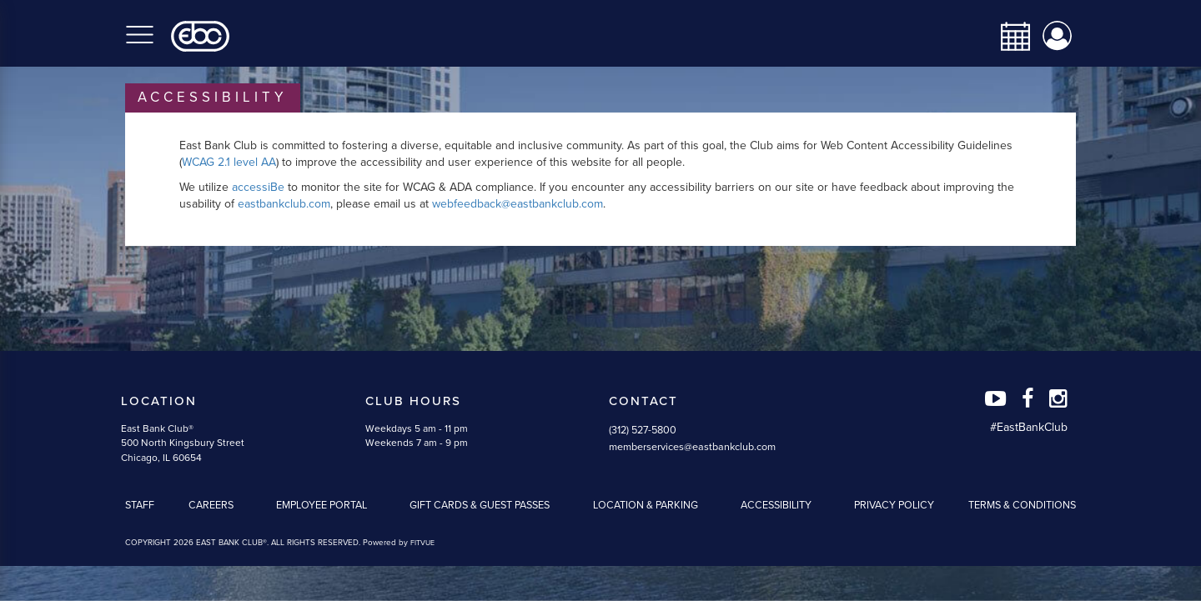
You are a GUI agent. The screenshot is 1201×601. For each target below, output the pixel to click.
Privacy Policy (894, 505)
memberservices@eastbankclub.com (692, 446)
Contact (643, 400)
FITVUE (422, 543)
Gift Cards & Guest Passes (480, 505)
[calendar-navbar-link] (1009, 36)
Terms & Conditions (1022, 505)
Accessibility (776, 505)
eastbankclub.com (284, 204)
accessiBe (258, 187)
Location (159, 400)
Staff (139, 505)
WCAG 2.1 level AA (229, 162)
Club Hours (413, 400)
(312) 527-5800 (642, 430)
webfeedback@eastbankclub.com (517, 204)
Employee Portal (321, 505)
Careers (211, 505)
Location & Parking (645, 505)
